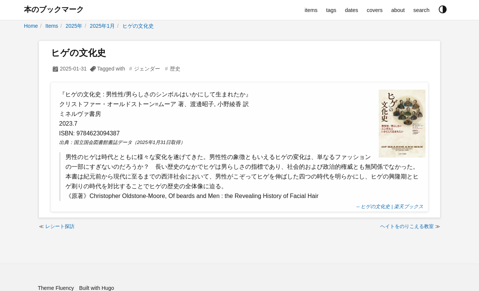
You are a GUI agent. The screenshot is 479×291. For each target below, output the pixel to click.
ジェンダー (147, 69)
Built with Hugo (96, 288)
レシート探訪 (59, 226)
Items (51, 26)
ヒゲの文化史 (138, 26)
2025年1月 (102, 26)
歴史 (175, 69)
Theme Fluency (56, 288)
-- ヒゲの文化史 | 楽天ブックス (389, 206)
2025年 (73, 26)
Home (31, 26)
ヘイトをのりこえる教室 (407, 226)
